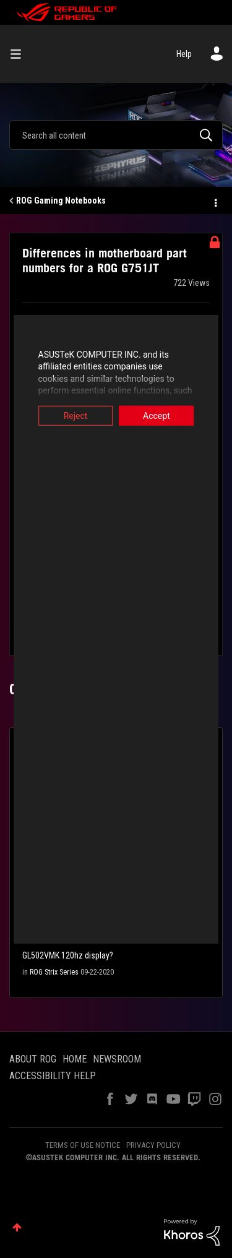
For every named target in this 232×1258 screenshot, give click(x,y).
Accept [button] (163, 415)
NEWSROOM (117, 1059)
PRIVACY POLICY (153, 1145)
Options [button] (215, 201)
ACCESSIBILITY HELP (52, 1076)
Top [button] (17, 1227)
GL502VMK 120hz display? (67, 955)
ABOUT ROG (32, 1059)
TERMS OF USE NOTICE (82, 1145)
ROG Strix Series (54, 972)
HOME (74, 1059)
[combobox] (116, 135)
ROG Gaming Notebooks (61, 200)
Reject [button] (69, 415)
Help (184, 54)
